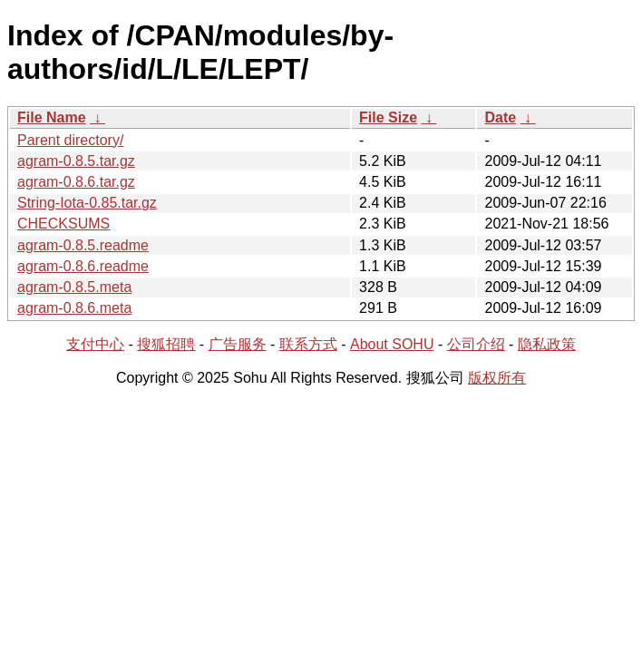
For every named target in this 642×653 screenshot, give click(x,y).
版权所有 (497, 377)
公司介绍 (476, 344)
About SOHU (391, 344)
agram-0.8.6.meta (74, 308)
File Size (388, 117)
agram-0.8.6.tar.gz (76, 182)
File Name (51, 117)
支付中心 (95, 344)
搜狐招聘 (166, 344)
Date (500, 117)
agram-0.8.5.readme (83, 245)
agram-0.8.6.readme (83, 266)
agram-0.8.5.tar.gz (76, 161)
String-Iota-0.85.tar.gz (87, 202)
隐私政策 (547, 344)
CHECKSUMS (63, 223)
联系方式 (308, 344)
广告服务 (238, 344)
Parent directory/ (70, 140)
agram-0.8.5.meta (74, 287)
